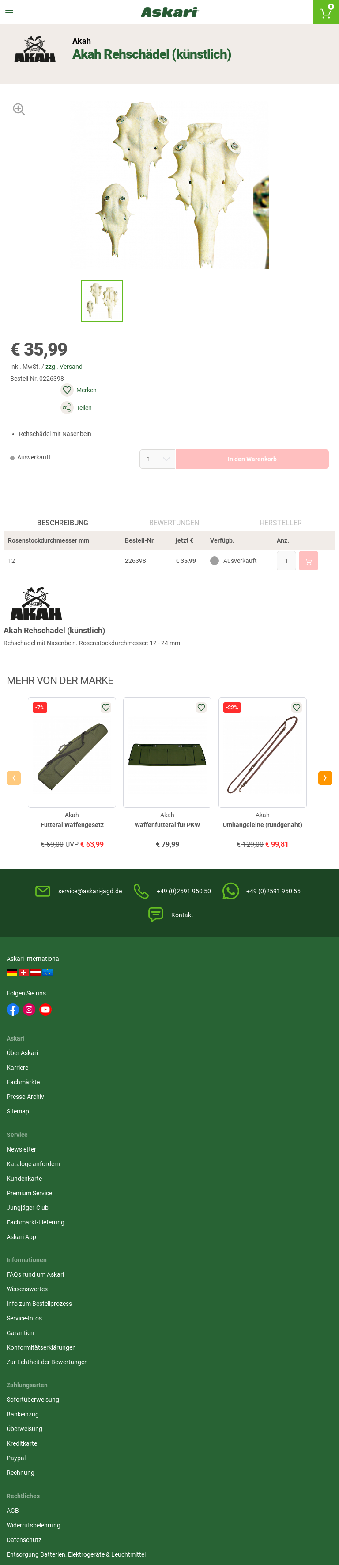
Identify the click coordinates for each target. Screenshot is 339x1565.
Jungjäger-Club (251, 1050)
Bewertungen (174, 514)
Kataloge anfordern (256, 1006)
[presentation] (16, 784)
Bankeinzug (246, 1128)
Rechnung (244, 1186)
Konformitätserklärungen (43, 1186)
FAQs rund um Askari (37, 1113)
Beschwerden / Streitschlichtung (164, 1196)
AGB (126, 1113)
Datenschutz (137, 1143)
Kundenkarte (247, 1021)
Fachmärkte (136, 1021)
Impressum (135, 1181)
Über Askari (135, 991)
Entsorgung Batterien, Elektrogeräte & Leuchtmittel (169, 1162)
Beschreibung (64, 514)
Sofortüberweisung (256, 1113)
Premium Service (252, 1035)
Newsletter (245, 991)
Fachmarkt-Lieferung (259, 1064)
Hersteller (279, 514)
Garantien (22, 1172)
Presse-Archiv (138, 1035)
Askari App (245, 1079)
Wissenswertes (29, 1128)
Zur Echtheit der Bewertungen (49, 1201)
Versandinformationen (40, 1519)
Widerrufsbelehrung (146, 1128)
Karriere (130, 1006)
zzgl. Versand (71, 381)
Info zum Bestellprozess (41, 1143)
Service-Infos (26, 1157)
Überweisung (248, 1143)
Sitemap (131, 1050)
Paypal (239, 1172)
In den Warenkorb (226, 438)
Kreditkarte (245, 1157)
